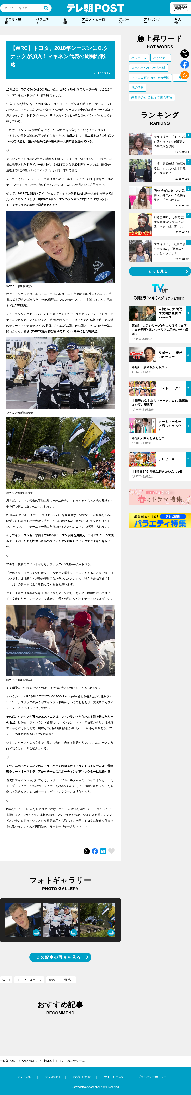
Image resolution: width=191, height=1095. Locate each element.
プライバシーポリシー (152, 1077)
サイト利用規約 (114, 1077)
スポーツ (124, 21)
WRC (6, 980)
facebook (184, 64)
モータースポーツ (29, 980)
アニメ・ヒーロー (93, 21)
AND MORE (29, 1060)
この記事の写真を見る (58, 957)
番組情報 (137, 87)
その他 (177, 21)
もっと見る (158, 271)
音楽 (65, 21)
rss (184, 75)
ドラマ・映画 (13, 21)
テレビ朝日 (24, 1077)
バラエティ (42, 21)
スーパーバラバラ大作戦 (148, 67)
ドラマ (180, 77)
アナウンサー (152, 21)
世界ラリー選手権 (61, 980)
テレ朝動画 (52, 1077)
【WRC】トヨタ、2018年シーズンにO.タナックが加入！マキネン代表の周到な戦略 (66, 1060)
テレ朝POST (95, 8)
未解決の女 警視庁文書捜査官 (151, 97)
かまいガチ (160, 58)
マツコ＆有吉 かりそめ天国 (150, 77)
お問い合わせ (82, 1077)
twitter (184, 53)
